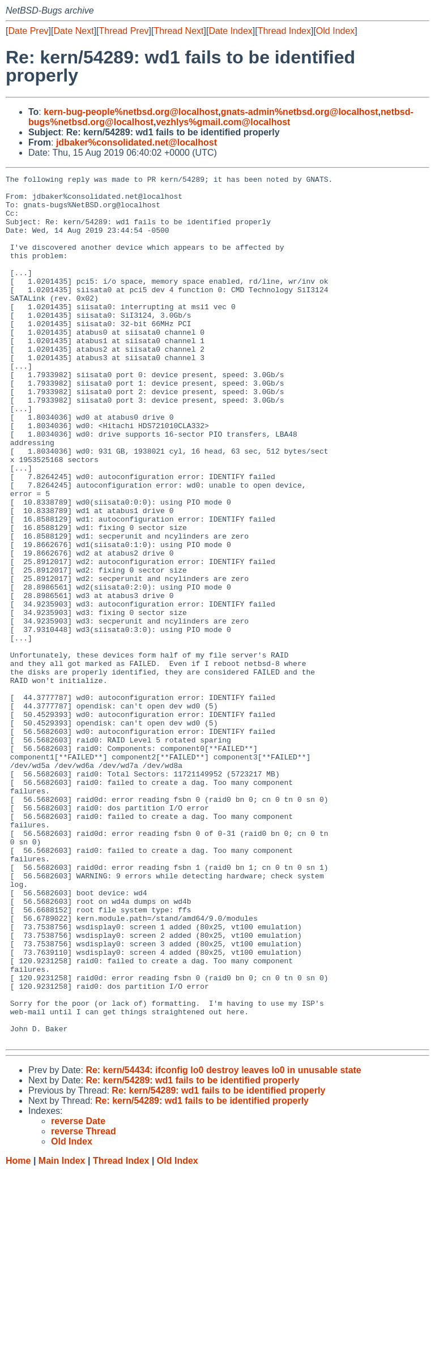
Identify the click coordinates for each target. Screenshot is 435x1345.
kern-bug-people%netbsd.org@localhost (131, 112)
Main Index (62, 1334)
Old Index (335, 31)
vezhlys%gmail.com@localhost (223, 122)
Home (18, 1334)
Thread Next (178, 31)
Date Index (230, 31)
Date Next (73, 31)
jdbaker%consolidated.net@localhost (136, 142)
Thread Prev (124, 31)
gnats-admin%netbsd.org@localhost (299, 112)
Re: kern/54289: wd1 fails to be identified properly (192, 1253)
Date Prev (28, 31)
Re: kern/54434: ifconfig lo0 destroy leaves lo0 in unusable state (223, 1243)
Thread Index (284, 31)
